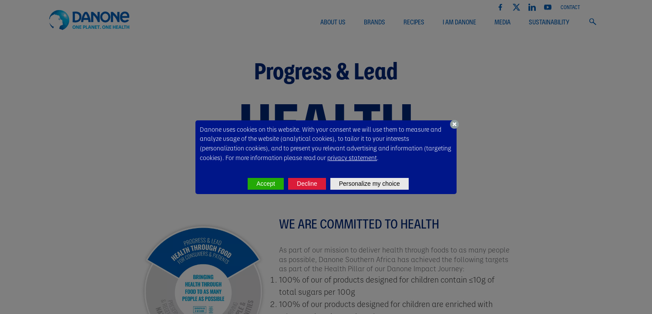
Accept (265, 183)
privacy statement (352, 157)
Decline (307, 183)
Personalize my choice (369, 183)
